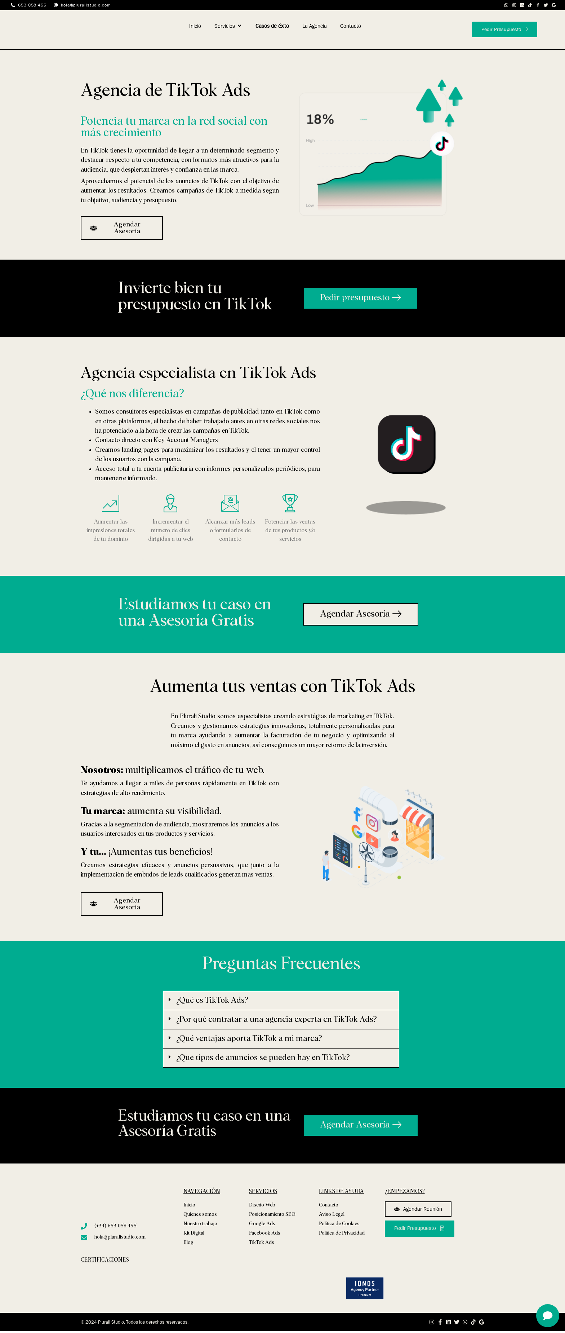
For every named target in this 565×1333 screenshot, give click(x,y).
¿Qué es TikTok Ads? (212, 1001)
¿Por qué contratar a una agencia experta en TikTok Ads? (276, 1020)
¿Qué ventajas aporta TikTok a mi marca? (249, 1039)
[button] (281, 1000)
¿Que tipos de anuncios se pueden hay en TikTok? (263, 1058)
